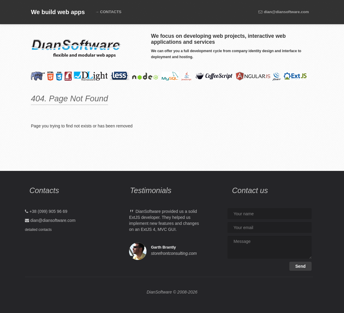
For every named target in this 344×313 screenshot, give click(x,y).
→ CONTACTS (108, 12)
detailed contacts (38, 230)
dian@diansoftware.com (283, 12)
